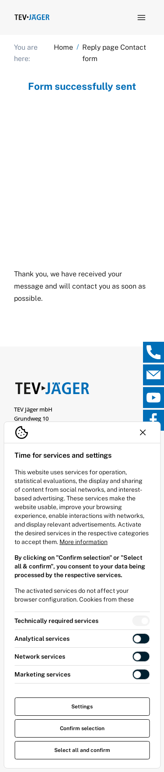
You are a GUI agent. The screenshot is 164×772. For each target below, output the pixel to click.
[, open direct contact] (153, 352)
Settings (82, 707)
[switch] (141, 621)
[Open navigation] (141, 17)
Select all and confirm (82, 750)
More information (83, 541)
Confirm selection (82, 728)
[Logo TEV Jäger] (32, 17)
